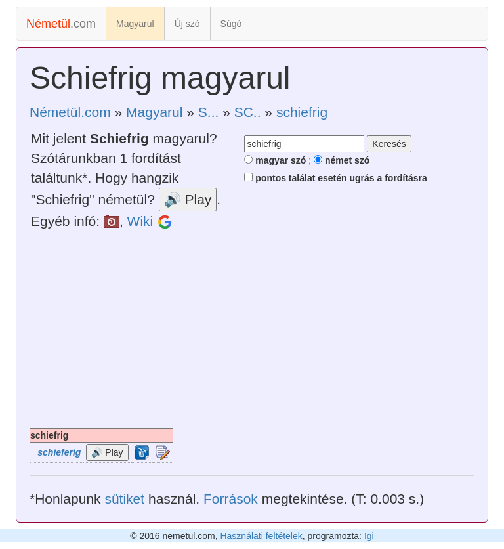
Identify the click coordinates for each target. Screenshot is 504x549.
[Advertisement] (252, 330)
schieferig (59, 452)
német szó (341, 160)
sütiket (124, 498)
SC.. (247, 112)
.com (61, 23)
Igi (369, 536)
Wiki (140, 221)
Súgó (231, 23)
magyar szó (275, 160)
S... (208, 112)
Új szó (187, 23)
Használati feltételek (261, 536)
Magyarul (135, 23)
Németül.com (70, 112)
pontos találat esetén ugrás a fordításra (335, 178)
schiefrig (301, 112)
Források (230, 498)
